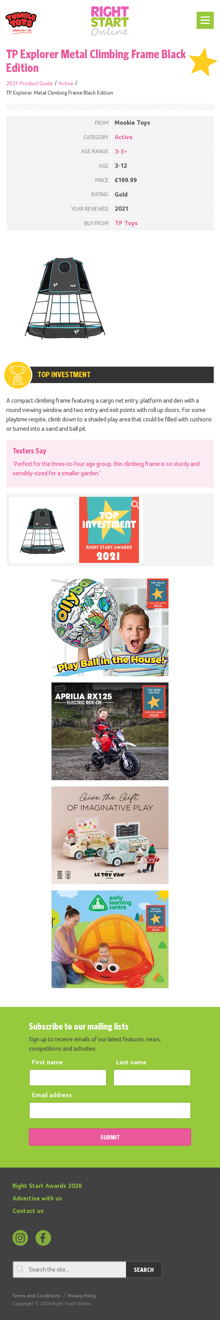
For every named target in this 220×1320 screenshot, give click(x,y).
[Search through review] (69, 1269)
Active (66, 83)
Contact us (28, 1211)
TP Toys (126, 223)
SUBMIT (110, 1137)
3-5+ (121, 152)
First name (47, 1063)
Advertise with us (37, 1199)
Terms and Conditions (36, 1296)
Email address (52, 1096)
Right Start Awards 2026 (47, 1186)
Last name (131, 1063)
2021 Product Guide (29, 83)
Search (144, 1269)
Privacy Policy (82, 1296)
